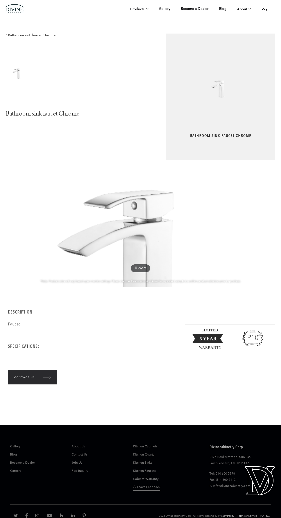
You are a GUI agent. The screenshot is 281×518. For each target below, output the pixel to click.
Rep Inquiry (80, 470)
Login (265, 9)
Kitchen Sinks (142, 462)
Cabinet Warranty (146, 479)
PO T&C (265, 516)
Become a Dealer (22, 462)
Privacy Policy (226, 516)
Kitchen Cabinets (145, 446)
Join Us (77, 462)
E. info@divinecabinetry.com (229, 486)
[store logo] (14, 9)
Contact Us (79, 454)
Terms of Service (247, 516)
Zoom (140, 268)
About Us (78, 446)
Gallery (15, 446)
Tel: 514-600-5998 (222, 473)
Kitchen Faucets (144, 470)
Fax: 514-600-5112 (222, 479)
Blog (13, 454)
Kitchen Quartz (143, 454)
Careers (15, 470)
